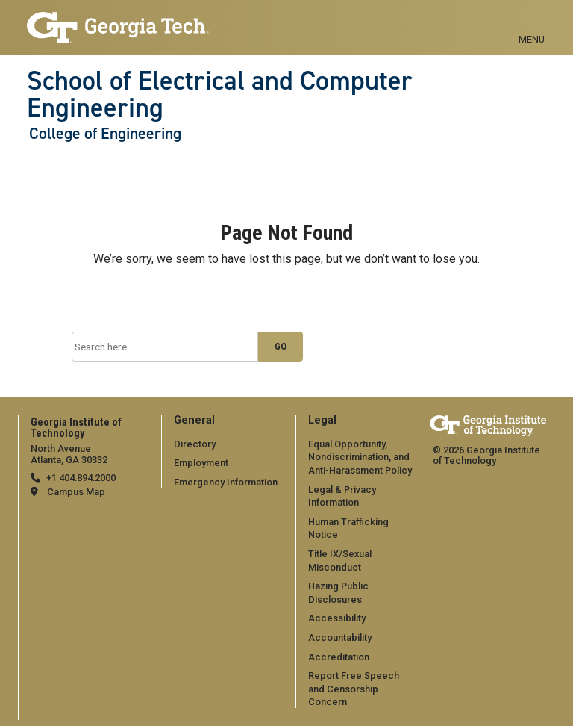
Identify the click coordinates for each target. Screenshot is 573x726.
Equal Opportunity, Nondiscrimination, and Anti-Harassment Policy (360, 457)
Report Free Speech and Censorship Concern (353, 688)
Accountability (340, 637)
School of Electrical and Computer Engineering (220, 94)
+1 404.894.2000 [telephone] (81, 477)
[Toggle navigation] (531, 22)
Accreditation (338, 657)
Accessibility (337, 618)
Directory (195, 444)
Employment (201, 462)
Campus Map (76, 491)
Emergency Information (226, 482)
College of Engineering (105, 134)
